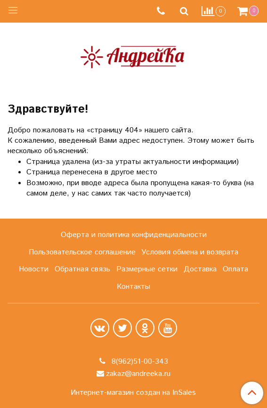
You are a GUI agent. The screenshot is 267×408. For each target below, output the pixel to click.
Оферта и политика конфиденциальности (134, 234)
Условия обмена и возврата (189, 252)
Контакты (133, 286)
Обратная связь (82, 269)
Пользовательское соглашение (82, 252)
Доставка (200, 269)
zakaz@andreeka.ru (138, 373)
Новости (34, 269)
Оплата (235, 269)
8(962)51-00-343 (138, 361)
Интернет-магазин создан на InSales (133, 393)
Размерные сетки (147, 269)
